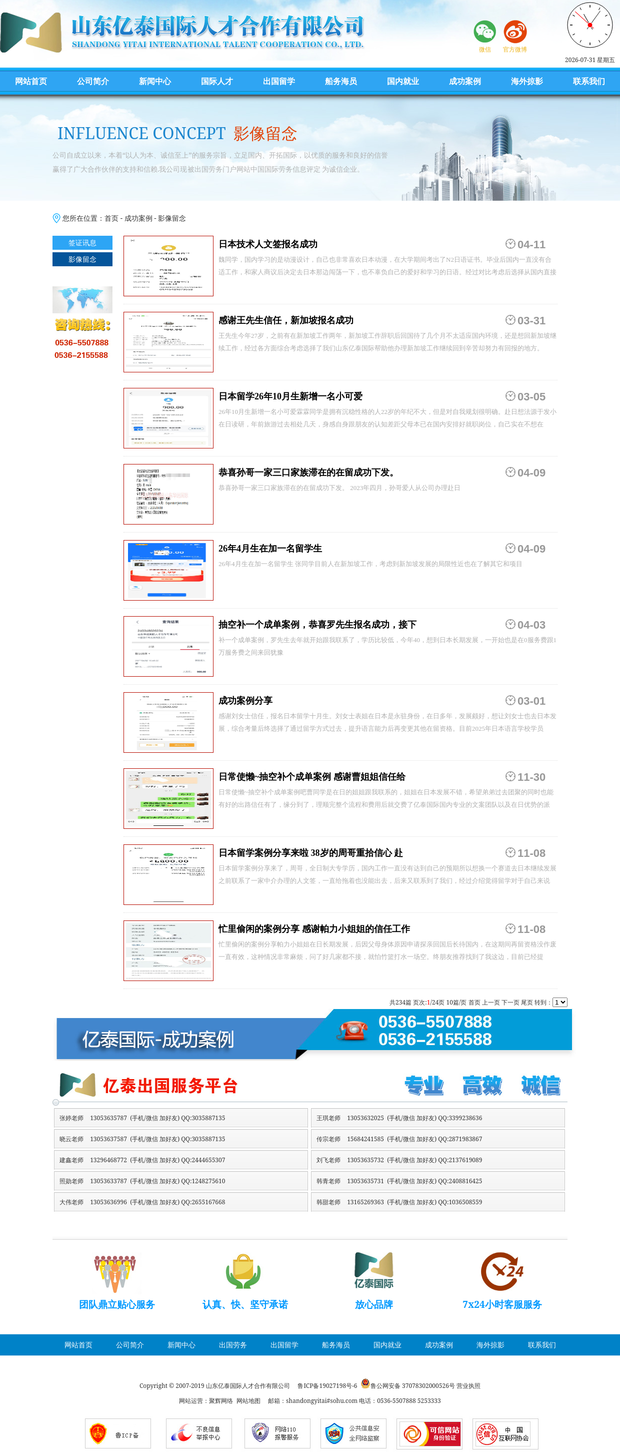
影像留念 (172, 218)
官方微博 (515, 49)
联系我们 (589, 81)
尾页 (527, 1002)
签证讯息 (82, 242)
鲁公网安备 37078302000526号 (412, 1385)
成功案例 (465, 81)
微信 (485, 49)
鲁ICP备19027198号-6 (327, 1385)
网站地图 (248, 1400)
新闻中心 (155, 81)
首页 (111, 218)
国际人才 (217, 81)
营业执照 (468, 1385)
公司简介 (93, 81)
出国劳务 (233, 1344)
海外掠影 (527, 81)
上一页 (491, 1002)
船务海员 (341, 81)
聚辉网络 (221, 1400)
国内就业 (403, 81)
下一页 (511, 1002)
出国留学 (279, 81)
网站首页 (31, 81)
